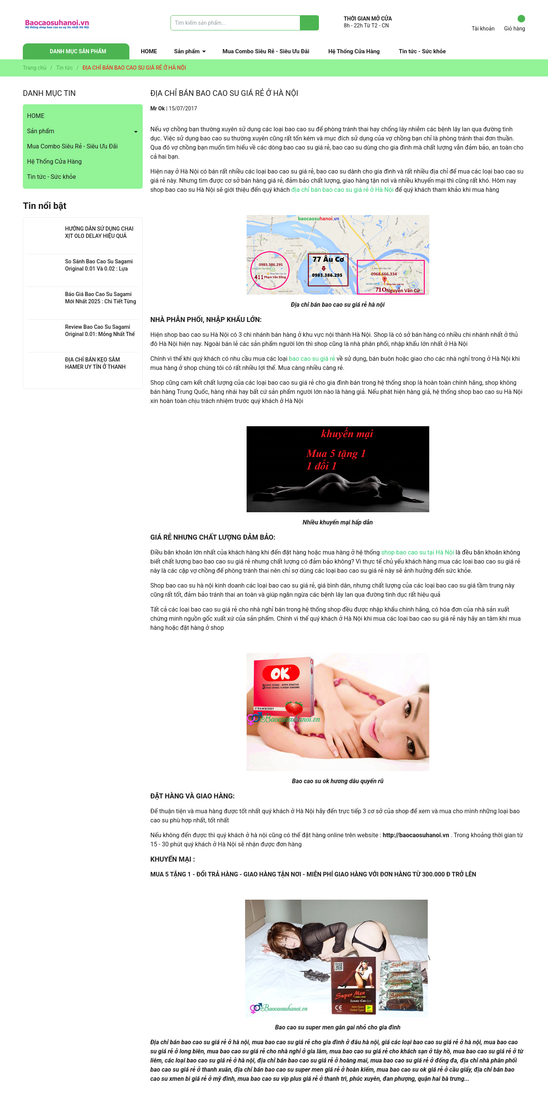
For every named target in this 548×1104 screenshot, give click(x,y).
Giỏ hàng (514, 23)
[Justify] (309, 22)
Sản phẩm (187, 51)
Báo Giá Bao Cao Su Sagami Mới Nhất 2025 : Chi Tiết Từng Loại (100, 301)
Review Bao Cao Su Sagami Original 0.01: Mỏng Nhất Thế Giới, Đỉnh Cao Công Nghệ (100, 334)
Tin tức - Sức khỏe (422, 51)
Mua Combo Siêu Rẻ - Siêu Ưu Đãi (266, 51)
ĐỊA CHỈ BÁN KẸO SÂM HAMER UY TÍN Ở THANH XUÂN (95, 367)
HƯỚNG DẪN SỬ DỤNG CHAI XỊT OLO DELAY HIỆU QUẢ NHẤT (99, 236)
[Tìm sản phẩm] (244, 22)
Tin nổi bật (44, 206)
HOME (149, 51)
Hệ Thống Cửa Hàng (354, 51)
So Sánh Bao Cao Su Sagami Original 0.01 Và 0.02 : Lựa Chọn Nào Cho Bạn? (99, 268)
